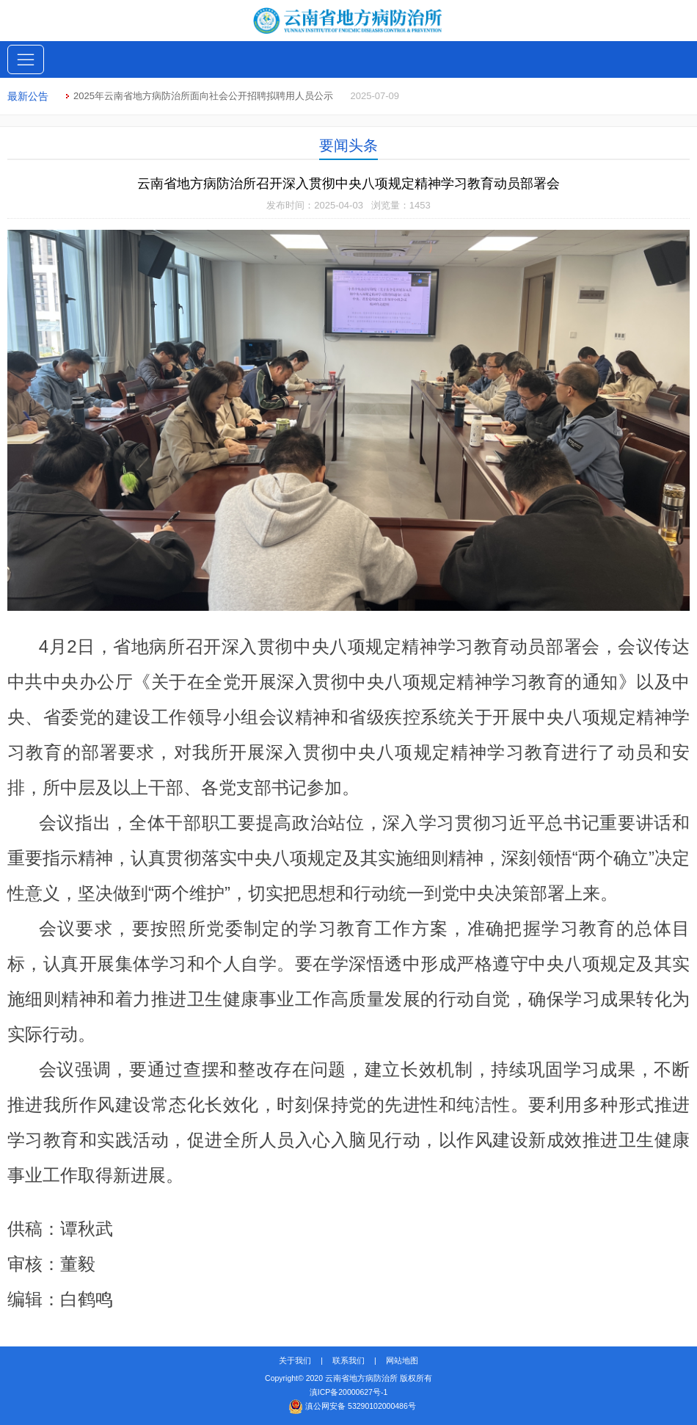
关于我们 (295, 1360)
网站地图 (402, 1360)
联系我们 (348, 1360)
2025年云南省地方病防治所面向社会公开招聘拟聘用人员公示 (203, 95)
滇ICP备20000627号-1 (349, 1392)
